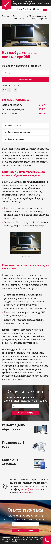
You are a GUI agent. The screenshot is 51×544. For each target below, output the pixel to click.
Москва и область (43, 3)
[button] (22, 256)
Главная (5, 16)
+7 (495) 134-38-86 (27, 9)
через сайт (27, 493)
